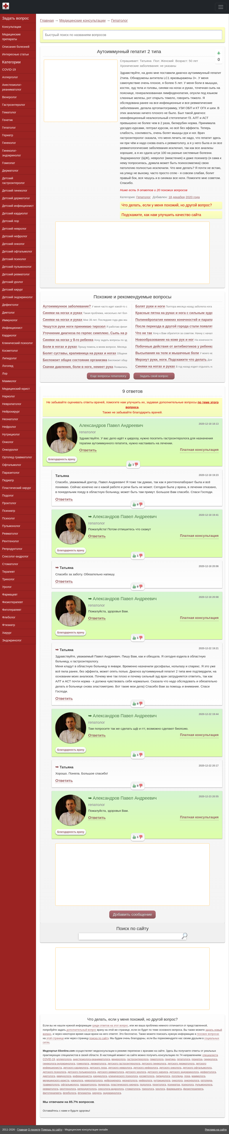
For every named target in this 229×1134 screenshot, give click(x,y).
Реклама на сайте (216, 1129)
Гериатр (7, 135)
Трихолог (8, 579)
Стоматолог (10, 564)
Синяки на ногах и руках (62, 313)
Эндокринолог (12, 640)
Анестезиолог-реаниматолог (12, 87)
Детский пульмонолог (17, 266)
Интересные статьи (15, 54)
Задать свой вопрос (154, 376)
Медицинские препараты (11, 37)
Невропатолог (11, 404)
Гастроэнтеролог (13, 104)
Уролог (7, 587)
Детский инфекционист (18, 205)
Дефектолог (10, 304)
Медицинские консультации (82, 21)
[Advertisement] (80, 91)
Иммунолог (10, 320)
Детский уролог (12, 282)
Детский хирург (12, 289)
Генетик (7, 120)
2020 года (193, 197)
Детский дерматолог (16, 198)
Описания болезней (16, 46)
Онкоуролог (10, 449)
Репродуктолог (12, 548)
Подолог (8, 495)
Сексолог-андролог (15, 556)
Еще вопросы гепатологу (108, 376)
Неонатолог (10, 419)
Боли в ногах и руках (60, 346)
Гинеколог (9, 142)
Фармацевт (10, 594)
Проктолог (9, 503)
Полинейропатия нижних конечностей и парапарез (176, 319)
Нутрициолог (11, 434)
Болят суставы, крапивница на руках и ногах (79, 353)
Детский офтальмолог (17, 251)
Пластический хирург (16, 488)
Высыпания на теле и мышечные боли (167, 353)
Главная (47, 21)
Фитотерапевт (11, 609)
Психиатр (8, 510)
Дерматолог (10, 170)
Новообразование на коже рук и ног (164, 339)
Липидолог (9, 358)
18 (170, 197)
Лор (4, 373)
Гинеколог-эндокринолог (11, 153)
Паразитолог (11, 472)
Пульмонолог (11, 526)
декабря (179, 197)
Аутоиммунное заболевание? (67, 306)
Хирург (7, 632)
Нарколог (8, 396)
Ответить (88, 450)
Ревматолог (10, 533)
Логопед (7, 366)
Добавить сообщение (132, 914)
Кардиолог (9, 335)
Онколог (8, 442)
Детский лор (10, 221)
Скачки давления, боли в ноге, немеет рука (78, 367)
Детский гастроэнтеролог (13, 181)
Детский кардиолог (15, 213)
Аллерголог (10, 77)
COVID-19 (9, 69)
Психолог (8, 518)
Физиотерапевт (12, 602)
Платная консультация (199, 450)
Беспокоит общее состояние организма (75, 360)
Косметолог (10, 350)
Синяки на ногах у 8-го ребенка (68, 340)
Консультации (11, 26)
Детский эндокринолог (17, 297)
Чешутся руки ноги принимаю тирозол (74, 326)
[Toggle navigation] (221, 7)
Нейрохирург (11, 411)
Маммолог (9, 381)
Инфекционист (12, 327)
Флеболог (8, 617)
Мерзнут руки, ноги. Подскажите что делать (171, 359)
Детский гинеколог (14, 190)
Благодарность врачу (61, 459)
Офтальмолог (11, 464)
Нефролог (9, 426)
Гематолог (9, 112)
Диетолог (8, 312)
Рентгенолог (10, 541)
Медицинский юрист (16, 388)
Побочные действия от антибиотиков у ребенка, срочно (181, 346)
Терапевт (8, 571)
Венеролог (9, 97)
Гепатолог (119, 21)
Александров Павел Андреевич (111, 425)
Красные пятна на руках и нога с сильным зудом (175, 313)
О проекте (34, 1129)
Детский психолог (14, 259)
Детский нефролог (15, 236)
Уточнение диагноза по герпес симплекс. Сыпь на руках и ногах (95, 333)
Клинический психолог (17, 343)
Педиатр (8, 480)
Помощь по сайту (51, 1129)
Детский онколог (13, 243)
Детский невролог (14, 228)
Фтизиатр (8, 625)
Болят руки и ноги (150, 306)
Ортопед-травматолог (17, 457)
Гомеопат (8, 163)
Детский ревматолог (16, 274)
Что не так (143, 333)
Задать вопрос (15, 18)
